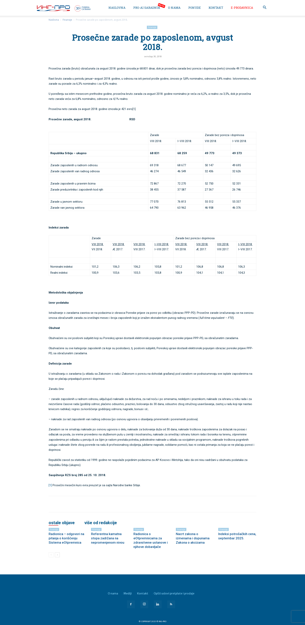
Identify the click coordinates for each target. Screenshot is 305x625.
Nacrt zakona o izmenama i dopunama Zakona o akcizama (192, 538)
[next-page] (57, 554)
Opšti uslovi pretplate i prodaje (174, 593)
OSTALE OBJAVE (62, 522)
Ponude (194, 8)
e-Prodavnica (242, 8)
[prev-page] (51, 554)
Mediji (128, 593)
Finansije (67, 19)
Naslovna (117, 8)
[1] (50, 485)
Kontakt (216, 8)
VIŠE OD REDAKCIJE (100, 522)
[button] (264, 8)
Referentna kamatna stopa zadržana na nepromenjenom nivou (107, 538)
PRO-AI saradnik (146, 8)
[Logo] (63, 8)
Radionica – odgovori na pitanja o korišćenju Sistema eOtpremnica (66, 538)
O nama (174, 8)
